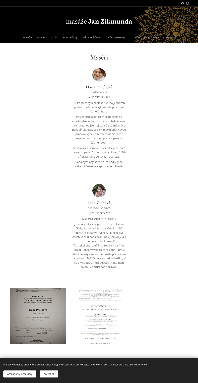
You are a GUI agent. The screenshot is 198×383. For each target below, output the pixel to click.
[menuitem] (81, 37)
